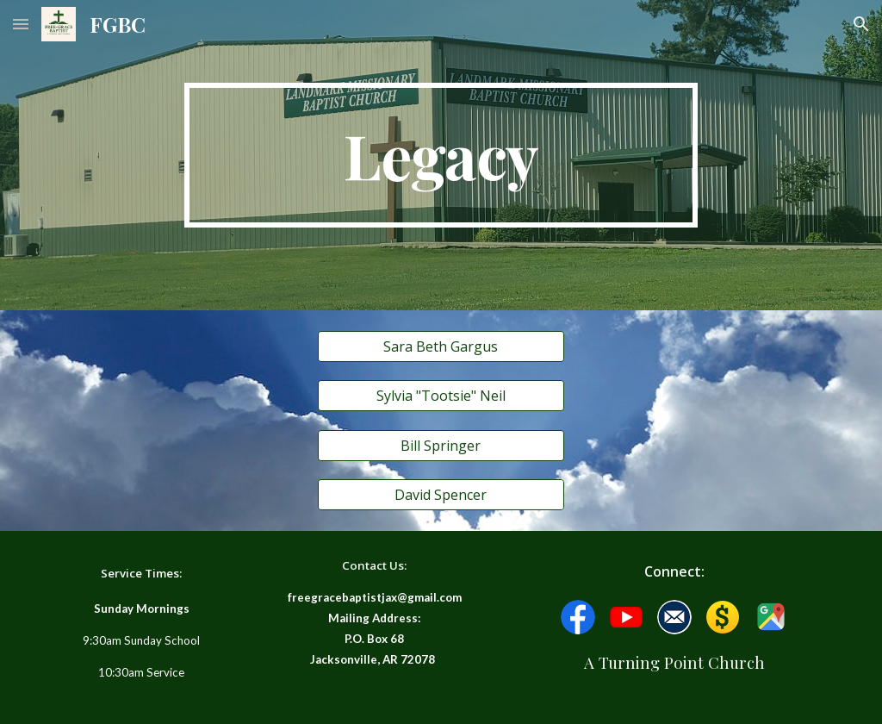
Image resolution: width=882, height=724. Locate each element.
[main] (440, 155)
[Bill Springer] (441, 445)
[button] (20, 23)
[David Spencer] (441, 494)
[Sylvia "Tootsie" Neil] (441, 395)
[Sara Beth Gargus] (441, 346)
